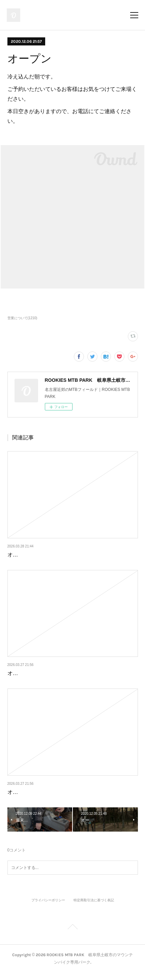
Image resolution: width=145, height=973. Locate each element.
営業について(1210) (22, 318)
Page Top (72, 928)
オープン (18, 555)
